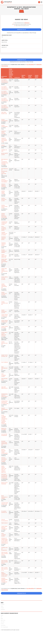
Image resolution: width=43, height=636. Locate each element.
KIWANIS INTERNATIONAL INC (4, 409)
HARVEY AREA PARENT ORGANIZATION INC (4, 270)
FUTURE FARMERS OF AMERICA (3, 251)
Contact (2, 607)
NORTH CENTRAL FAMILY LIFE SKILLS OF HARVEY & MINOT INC (3, 469)
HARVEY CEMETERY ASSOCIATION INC (4, 286)
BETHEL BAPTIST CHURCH (4, 154)
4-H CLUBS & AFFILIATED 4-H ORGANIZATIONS (4, 81)
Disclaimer (3, 609)
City (1, 616)
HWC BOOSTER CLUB (4, 379)
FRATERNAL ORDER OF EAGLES (3, 238)
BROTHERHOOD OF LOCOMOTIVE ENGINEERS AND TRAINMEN (4, 162)
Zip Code (2, 621)
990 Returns (27, 22)
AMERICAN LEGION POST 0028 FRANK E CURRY (4, 140)
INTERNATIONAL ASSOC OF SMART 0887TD (4, 395)
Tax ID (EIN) (3, 625)
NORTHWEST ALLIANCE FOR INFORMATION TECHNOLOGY (4, 476)
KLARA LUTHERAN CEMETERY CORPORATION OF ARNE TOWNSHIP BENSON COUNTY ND (4, 419)
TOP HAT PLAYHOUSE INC (4, 520)
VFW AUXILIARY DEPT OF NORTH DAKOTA (4, 553)
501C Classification (4, 627)
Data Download (5, 65)
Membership (39, 64)
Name (2, 615)
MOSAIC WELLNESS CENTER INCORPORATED (4, 451)
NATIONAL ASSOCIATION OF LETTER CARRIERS (4, 459)
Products (2, 604)
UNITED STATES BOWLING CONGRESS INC (4, 527)
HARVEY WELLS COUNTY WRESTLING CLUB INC (4, 334)
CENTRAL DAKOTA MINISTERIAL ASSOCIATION (4, 215)
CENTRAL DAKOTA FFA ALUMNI (3, 199)
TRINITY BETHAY (4, 523)
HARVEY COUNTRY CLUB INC (4, 303)
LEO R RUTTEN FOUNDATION (4, 435)
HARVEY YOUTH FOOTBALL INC (4, 356)
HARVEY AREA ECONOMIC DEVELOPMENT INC (4, 261)
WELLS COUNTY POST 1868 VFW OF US (4, 569)
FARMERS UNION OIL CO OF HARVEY (4, 233)
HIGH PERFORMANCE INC (4, 368)
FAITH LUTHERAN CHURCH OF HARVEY (3, 228)
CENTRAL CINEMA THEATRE (3, 192)
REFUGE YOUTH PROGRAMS (4, 483)
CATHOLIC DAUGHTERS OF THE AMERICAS (4, 180)
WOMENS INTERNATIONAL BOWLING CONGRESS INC (4, 580)
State (2, 618)
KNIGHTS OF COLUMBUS (3, 429)
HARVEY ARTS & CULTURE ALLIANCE (4, 278)
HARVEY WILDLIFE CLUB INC (4, 343)
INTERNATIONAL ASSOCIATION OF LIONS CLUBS (4, 402)
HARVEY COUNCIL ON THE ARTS (4, 293)
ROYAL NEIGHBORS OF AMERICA (4, 497)
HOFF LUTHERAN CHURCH (3, 375)
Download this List (21, 593)
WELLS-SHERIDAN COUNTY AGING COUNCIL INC (4, 574)
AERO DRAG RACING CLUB (4, 113)
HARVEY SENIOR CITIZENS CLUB (4, 315)
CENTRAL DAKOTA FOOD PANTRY (4, 206)
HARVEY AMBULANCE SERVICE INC (4, 256)
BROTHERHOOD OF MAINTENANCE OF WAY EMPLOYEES (4, 171)
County (2, 623)
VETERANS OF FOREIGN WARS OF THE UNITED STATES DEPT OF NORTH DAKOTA (4, 541)
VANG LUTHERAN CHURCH (3, 535)
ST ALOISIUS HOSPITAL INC (4, 512)
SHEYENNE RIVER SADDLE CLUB (4, 503)
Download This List (21, 29)
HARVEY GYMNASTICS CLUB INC (4, 311)
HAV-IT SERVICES (4, 362)
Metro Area (3, 620)
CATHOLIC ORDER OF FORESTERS (3, 185)
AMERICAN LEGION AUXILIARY (3, 132)
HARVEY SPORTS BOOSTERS (4, 327)
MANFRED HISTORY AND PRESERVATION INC (4, 443)
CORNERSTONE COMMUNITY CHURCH (4, 223)
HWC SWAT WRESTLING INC (4, 387)
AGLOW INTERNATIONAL (4, 120)
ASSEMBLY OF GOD (4, 150)
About (2, 606)
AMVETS (3, 145)
